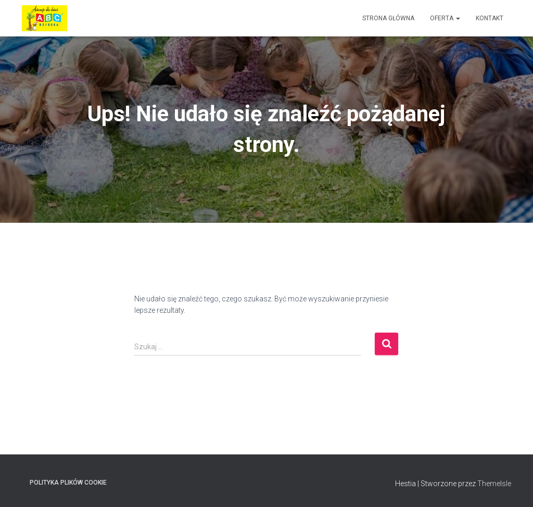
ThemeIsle (494, 483)
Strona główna (388, 18)
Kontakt (489, 18)
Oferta (445, 18)
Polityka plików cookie (68, 482)
